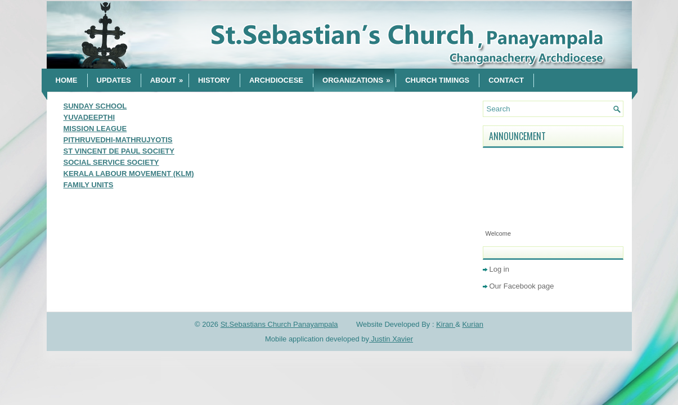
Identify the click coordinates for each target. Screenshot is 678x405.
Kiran (445, 324)
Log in (499, 269)
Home (67, 80)
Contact (506, 80)
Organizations (358, 76)
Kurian (472, 324)
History (214, 80)
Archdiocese (276, 80)
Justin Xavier (391, 339)
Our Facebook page (522, 286)
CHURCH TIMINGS (437, 80)
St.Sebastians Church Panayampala (279, 324)
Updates (114, 80)
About (168, 76)
